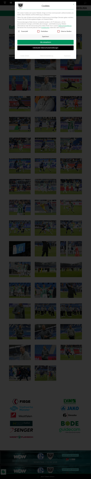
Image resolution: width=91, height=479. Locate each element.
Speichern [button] (45, 36)
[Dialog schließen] (73, 4)
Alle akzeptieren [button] (45, 42)
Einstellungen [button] (45, 27)
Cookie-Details (24, 55)
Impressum (67, 55)
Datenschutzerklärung (64, 25)
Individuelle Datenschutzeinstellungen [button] (45, 47)
